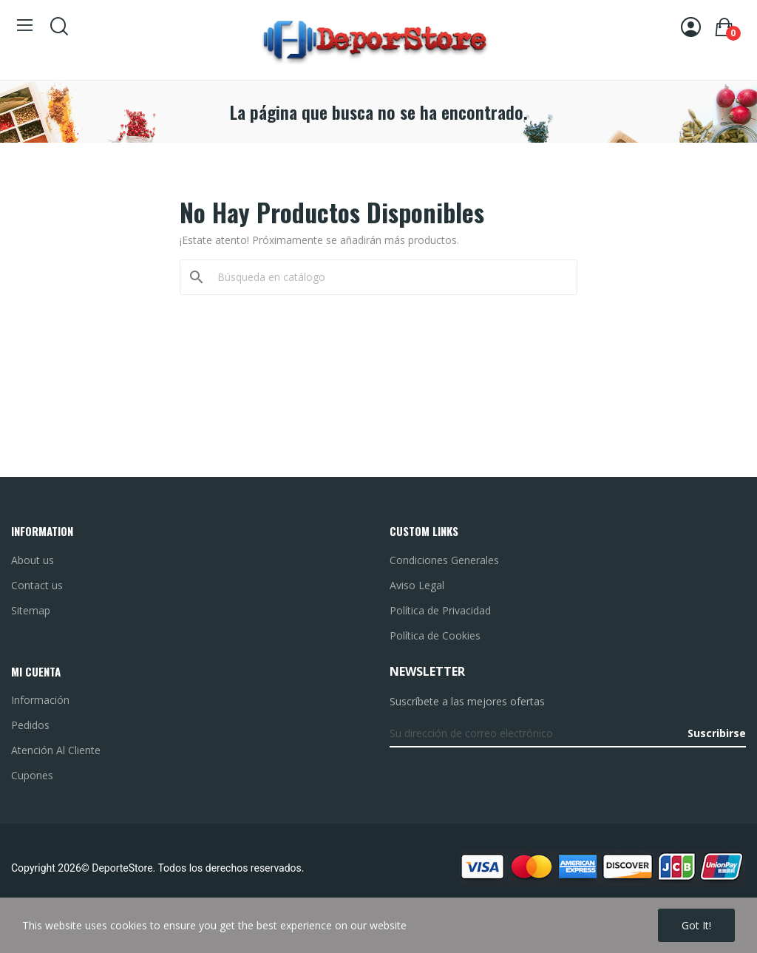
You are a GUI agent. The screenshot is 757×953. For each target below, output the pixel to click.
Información (40, 700)
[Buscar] (387, 277)
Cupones (32, 775)
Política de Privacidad (440, 610)
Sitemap (30, 610)
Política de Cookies (435, 635)
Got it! (696, 925)
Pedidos (30, 725)
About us (32, 560)
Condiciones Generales (444, 560)
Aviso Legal (417, 585)
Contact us (37, 585)
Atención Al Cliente (56, 750)
